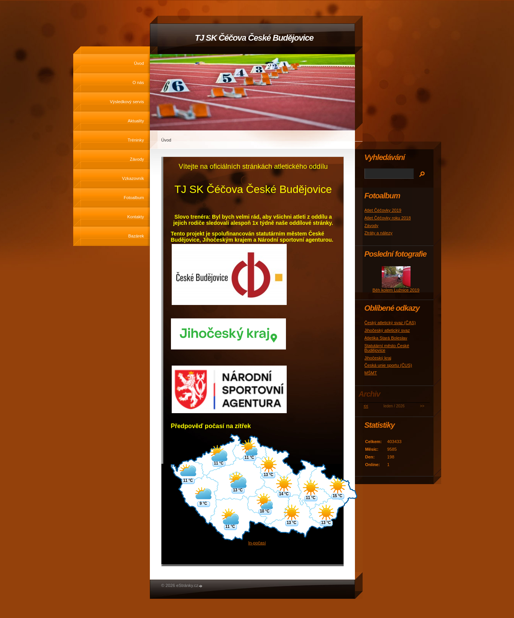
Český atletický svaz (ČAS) (390, 322)
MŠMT (371, 373)
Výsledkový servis (127, 101)
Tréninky (136, 140)
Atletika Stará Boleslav (386, 338)
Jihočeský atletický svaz (387, 330)
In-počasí (257, 543)
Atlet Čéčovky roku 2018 (388, 218)
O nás (138, 82)
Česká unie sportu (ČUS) (388, 365)
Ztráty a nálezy (378, 233)
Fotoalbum (134, 197)
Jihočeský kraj (378, 358)
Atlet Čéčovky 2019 (383, 210)
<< (366, 406)
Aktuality (136, 121)
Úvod (139, 63)
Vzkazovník (133, 178)
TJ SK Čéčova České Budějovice (254, 38)
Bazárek (136, 236)
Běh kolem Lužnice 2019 (396, 290)
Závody (137, 159)
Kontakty (135, 216)
